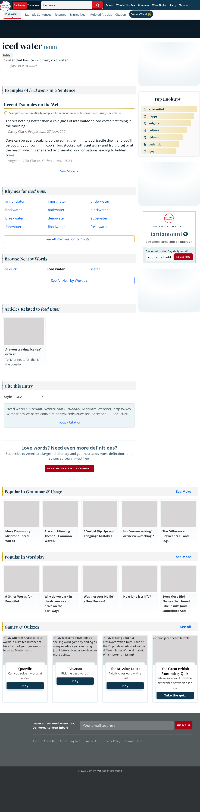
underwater (99, 201)
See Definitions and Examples (168, 242)
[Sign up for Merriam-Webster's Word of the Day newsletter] (127, 725)
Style (8, 396)
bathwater (56, 210)
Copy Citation (69, 422)
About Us (50, 741)
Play (25, 686)
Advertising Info (71, 741)
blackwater (99, 210)
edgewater (98, 218)
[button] (184, 5)
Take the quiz (175, 695)
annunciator (15, 201)
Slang (173, 5)
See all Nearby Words (68, 280)
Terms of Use (133, 741)
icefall (95, 269)
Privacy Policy (113, 741)
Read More (115, 113)
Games (109, 5)
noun (50, 46)
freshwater (99, 226)
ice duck (10, 269)
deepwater (56, 218)
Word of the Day (125, 5)
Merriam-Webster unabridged (69, 468)
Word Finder (159, 5)
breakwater (14, 218)
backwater (13, 210)
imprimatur (57, 201)
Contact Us (93, 741)
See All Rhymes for (68, 239)
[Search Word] (97, 5)
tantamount (167, 233)
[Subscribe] (183, 725)
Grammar (143, 5)
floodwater (56, 226)
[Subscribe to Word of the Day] (159, 257)
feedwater (13, 226)
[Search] (72, 5)
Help (37, 741)
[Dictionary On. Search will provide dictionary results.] (26, 5)
